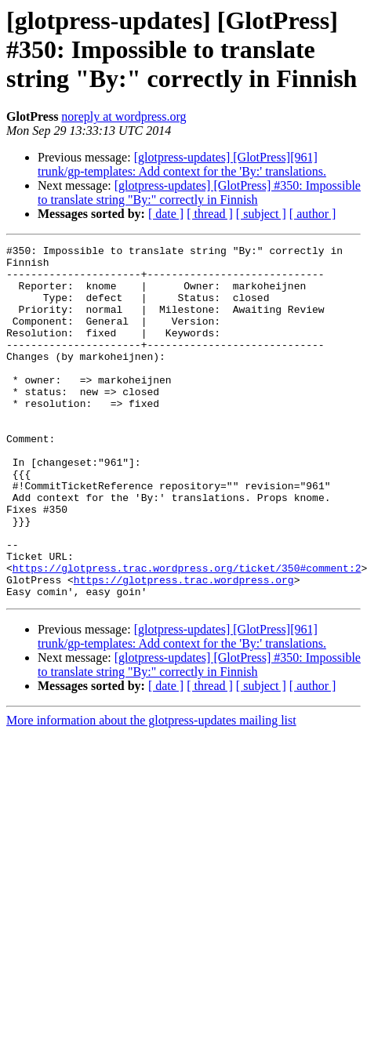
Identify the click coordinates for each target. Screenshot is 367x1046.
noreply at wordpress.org (123, 116)
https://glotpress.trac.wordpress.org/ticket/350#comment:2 (187, 634)
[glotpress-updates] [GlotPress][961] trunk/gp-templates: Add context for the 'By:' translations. (182, 164)
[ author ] (312, 213)
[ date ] (166, 213)
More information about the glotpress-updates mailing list (151, 790)
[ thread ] (210, 213)
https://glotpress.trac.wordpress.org (184, 648)
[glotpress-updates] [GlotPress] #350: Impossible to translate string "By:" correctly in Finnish (199, 192)
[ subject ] (261, 213)
